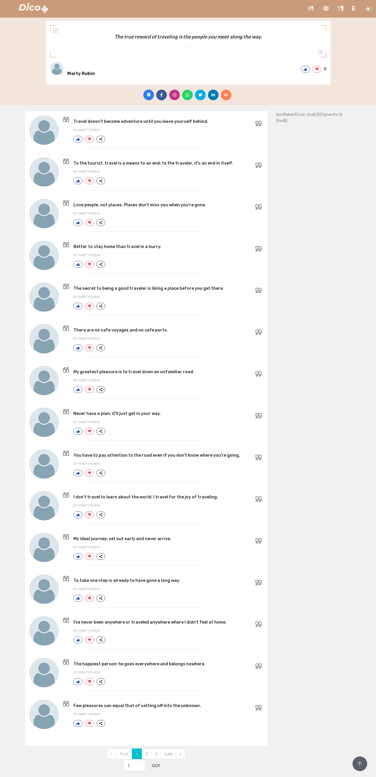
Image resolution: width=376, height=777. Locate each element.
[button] (311, 9)
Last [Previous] (168, 753)
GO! (156, 765)
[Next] (180, 753)
